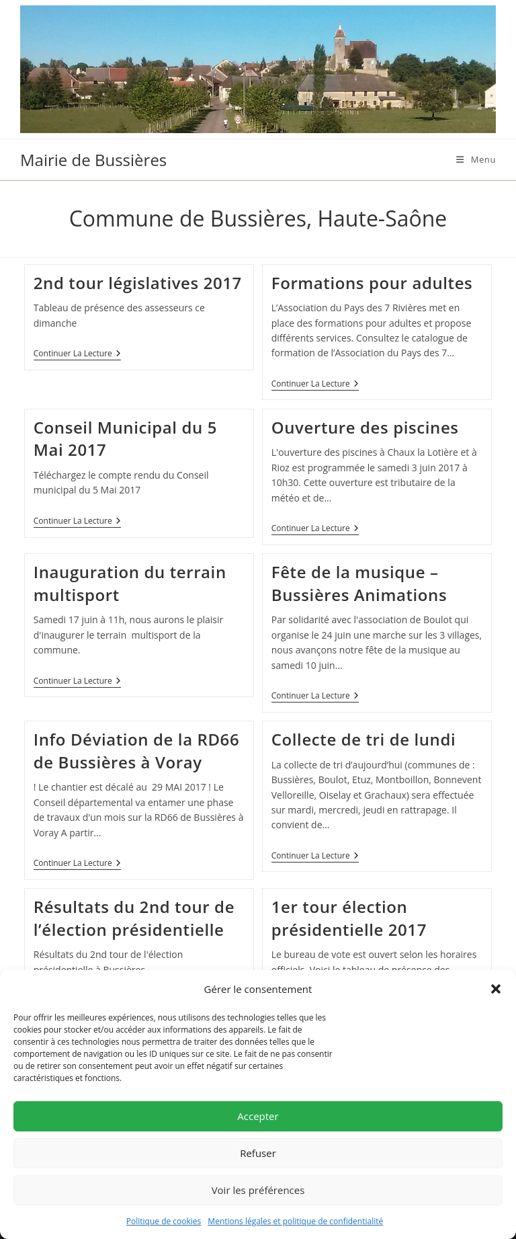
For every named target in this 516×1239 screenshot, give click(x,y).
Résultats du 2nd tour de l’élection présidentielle (134, 918)
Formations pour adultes (372, 283)
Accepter (257, 1116)
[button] (496, 989)
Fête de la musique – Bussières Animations (359, 583)
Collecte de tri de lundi (363, 739)
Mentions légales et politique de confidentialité (295, 1221)
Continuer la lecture (77, 354)
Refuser (258, 1153)
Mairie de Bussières (93, 160)
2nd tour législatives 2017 (138, 283)
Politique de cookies (164, 1221)
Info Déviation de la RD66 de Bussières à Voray (137, 750)
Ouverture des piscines (365, 427)
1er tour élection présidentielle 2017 (349, 918)
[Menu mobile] (476, 159)
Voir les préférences (258, 1190)
